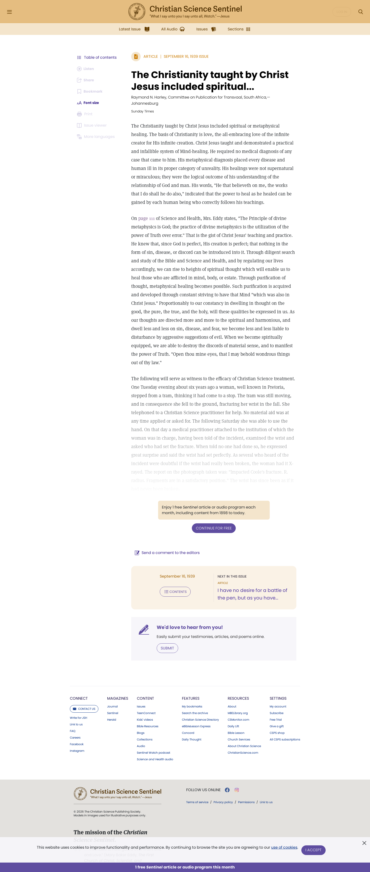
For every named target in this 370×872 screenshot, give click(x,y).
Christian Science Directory (200, 713)
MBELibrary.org (238, 706)
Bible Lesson (236, 726)
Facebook (77, 737)
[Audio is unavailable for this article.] (86, 68)
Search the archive (195, 706)
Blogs (140, 726)
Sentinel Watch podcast (153, 746)
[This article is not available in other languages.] (96, 136)
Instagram (77, 744)
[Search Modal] (360, 12)
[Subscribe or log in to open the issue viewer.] (92, 125)
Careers (75, 731)
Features (190, 691)
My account (278, 699)
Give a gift (277, 719)
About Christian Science (244, 739)
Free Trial (276, 713)
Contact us (84, 702)
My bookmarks (192, 699)
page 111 (144, 212)
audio (155, 752)
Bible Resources (147, 719)
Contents (172, 585)
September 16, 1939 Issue (183, 56)
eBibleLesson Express (196, 719)
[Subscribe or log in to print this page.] (85, 114)
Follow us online (203, 783)
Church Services (239, 732)
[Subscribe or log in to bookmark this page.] (90, 91)
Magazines (117, 691)
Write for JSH (78, 711)
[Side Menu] (9, 12)
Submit (165, 641)
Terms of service (197, 795)
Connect (79, 691)
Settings (278, 691)
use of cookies (284, 848)
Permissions (246, 795)
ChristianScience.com (243, 746)
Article (148, 56)
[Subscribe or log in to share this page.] (87, 80)
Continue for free (213, 522)
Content (145, 691)
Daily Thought (191, 732)
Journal (112, 699)
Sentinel (112, 706)
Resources (238, 691)
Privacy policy (223, 795)
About (232, 699)
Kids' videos (145, 713)
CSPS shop (277, 726)
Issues (141, 699)
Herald (111, 713)
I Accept (314, 850)
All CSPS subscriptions (285, 732)
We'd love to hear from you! (187, 621)
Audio (141, 739)
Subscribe (276, 706)
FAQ (72, 724)
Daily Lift (233, 719)
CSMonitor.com (238, 713)
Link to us (76, 717)
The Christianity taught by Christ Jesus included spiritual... (207, 80)
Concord (188, 726)
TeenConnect (146, 706)
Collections (144, 732)
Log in (341, 11)
